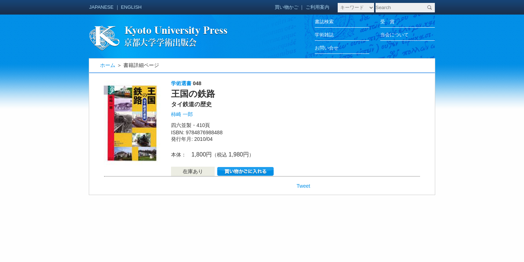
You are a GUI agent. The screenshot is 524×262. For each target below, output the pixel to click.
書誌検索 (324, 21)
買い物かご (286, 7)
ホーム (107, 65)
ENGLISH (131, 7)
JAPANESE (101, 7)
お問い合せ (326, 48)
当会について (394, 34)
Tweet (303, 186)
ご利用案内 (317, 7)
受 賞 (387, 21)
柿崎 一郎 (182, 114)
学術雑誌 (324, 34)
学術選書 (181, 83)
